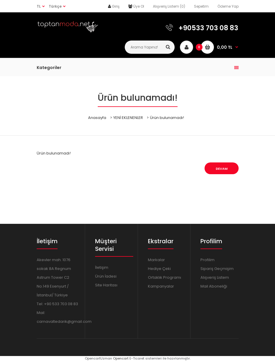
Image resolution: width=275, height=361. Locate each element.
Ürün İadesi (106, 276)
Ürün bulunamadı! (167, 117)
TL (39, 6)
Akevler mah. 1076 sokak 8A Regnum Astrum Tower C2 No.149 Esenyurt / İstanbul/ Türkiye (54, 277)
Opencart (121, 358)
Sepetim (201, 6)
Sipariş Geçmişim (217, 268)
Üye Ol (138, 6)
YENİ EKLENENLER (128, 117)
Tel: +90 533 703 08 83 (57, 304)
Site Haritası (106, 285)
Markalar (156, 260)
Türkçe (55, 6)
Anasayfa (97, 117)
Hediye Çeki (159, 268)
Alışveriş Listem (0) (169, 6)
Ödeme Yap (228, 6)
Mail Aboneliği (213, 286)
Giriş (115, 6)
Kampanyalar (161, 286)
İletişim (101, 267)
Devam (221, 168)
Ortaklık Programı (164, 277)
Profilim (207, 260)
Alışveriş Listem (214, 277)
